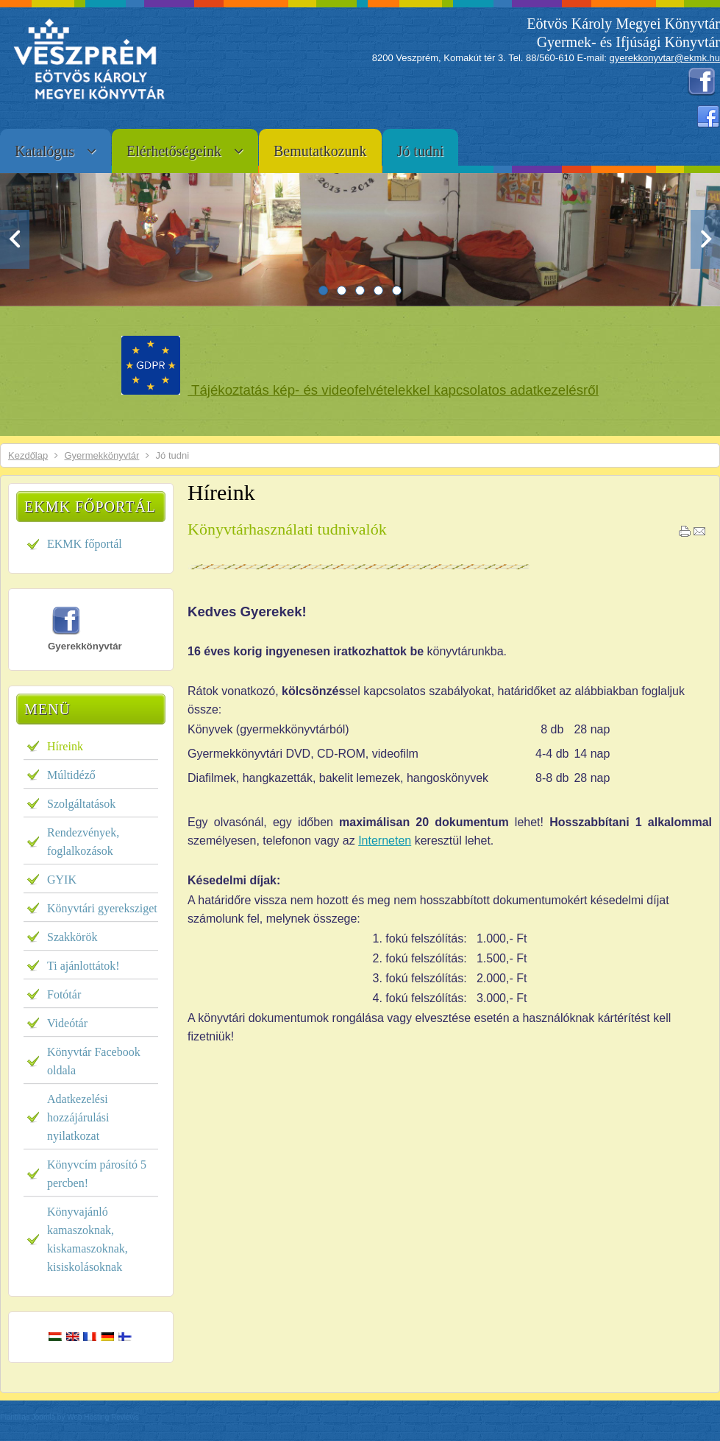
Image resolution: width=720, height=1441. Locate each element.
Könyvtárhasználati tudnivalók (287, 529)
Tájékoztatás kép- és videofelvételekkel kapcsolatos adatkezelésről (393, 390)
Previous (14, 239)
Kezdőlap (28, 455)
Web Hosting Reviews (103, 1417)
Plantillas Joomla (27, 1417)
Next (705, 239)
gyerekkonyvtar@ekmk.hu (665, 57)
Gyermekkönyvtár (101, 455)
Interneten (384, 840)
